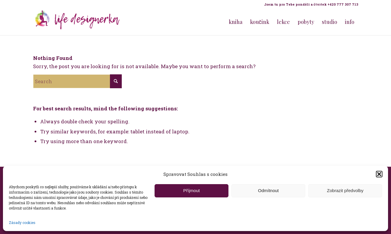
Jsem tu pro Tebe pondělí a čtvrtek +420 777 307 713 (311, 4)
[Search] (77, 81)
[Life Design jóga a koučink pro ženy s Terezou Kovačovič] (77, 22)
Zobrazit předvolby (345, 190)
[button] (379, 174)
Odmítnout (268, 190)
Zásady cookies (22, 222)
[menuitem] (309, 4)
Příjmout (191, 190)
